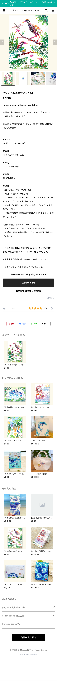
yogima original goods (13, 607)
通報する (50, 298)
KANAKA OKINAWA (11, 624)
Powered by (28, 654)
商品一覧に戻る (29, 637)
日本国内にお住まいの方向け (28, 291)
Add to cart (28, 282)
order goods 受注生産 (13, 616)
